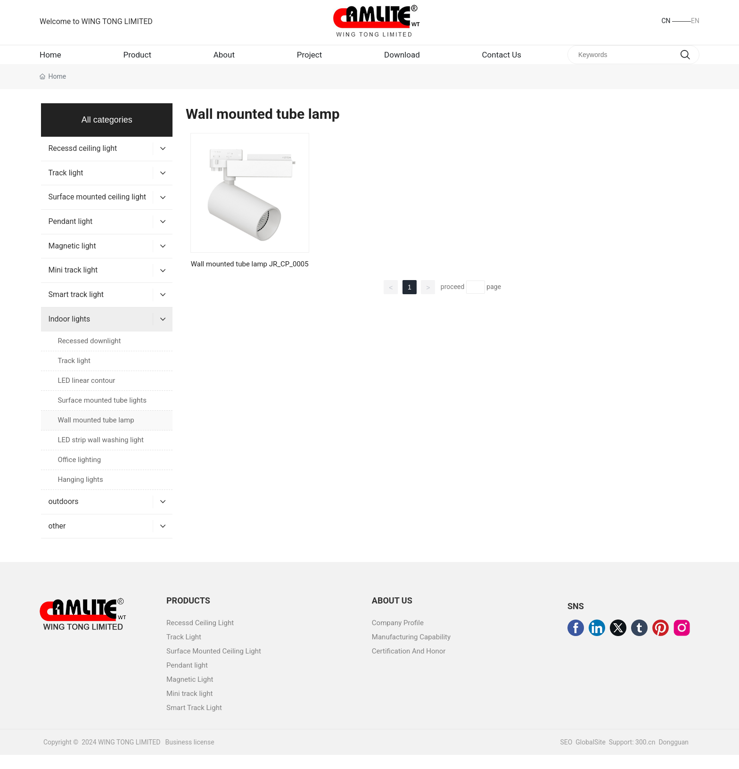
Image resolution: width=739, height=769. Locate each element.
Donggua (671, 756)
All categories (107, 134)
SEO (566, 756)
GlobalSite (590, 756)
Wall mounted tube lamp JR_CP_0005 (250, 278)
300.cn (645, 756)
